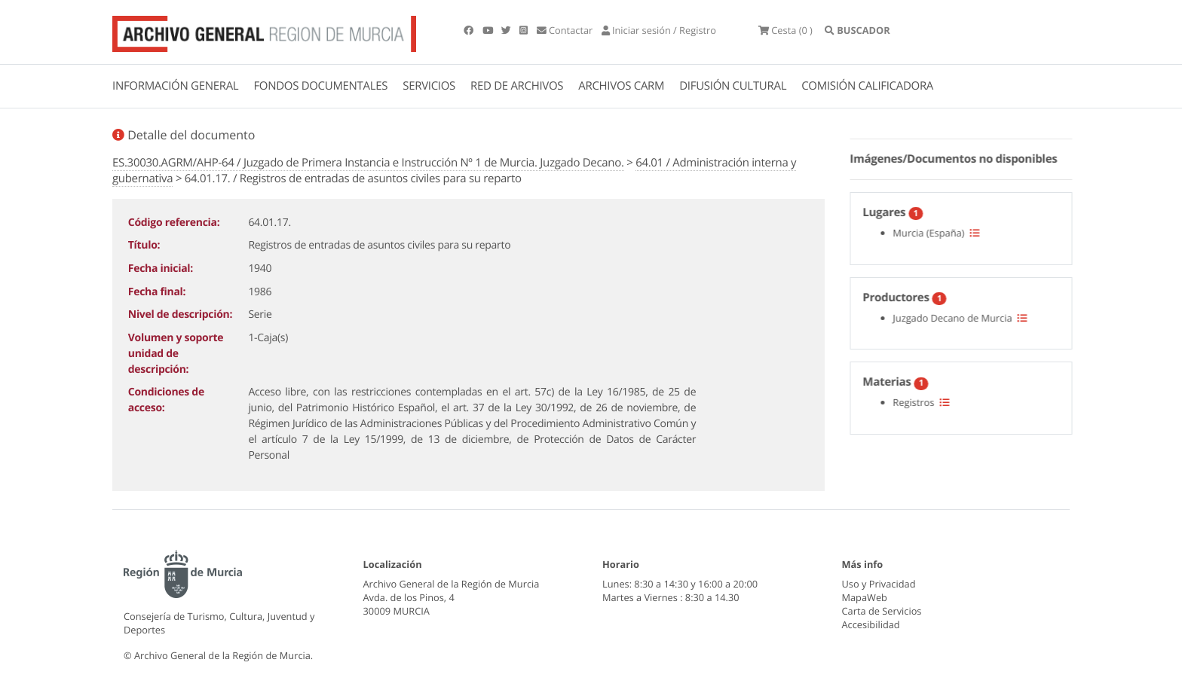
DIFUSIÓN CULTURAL (732, 85)
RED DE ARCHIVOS (516, 85)
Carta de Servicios (882, 611)
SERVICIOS (429, 85)
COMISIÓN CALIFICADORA (867, 85)
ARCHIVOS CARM (621, 85)
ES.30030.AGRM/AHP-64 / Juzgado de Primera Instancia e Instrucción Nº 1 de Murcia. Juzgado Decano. (368, 162)
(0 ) (785, 30)
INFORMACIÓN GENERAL (175, 85)
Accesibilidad (871, 624)
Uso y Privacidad (879, 584)
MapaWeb (864, 597)
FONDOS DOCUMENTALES (320, 85)
